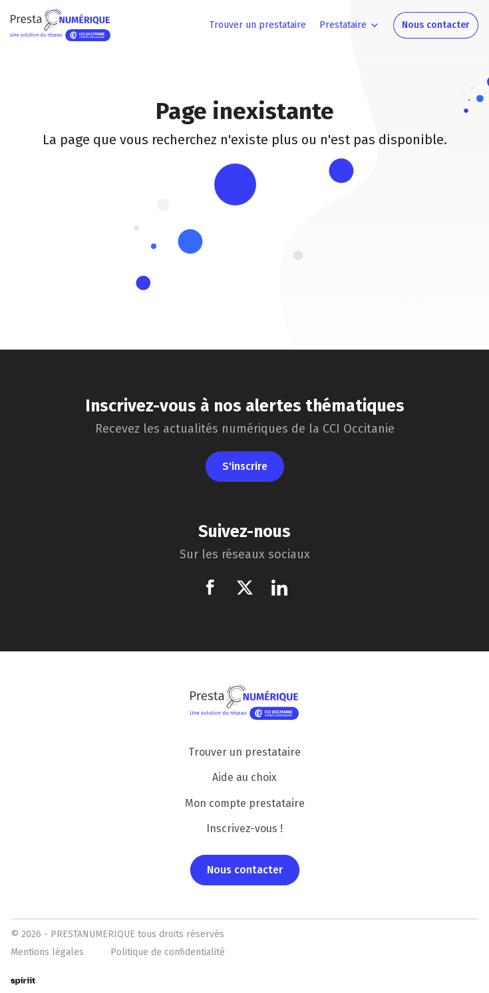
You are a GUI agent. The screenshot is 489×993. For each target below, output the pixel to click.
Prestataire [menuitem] (343, 25)
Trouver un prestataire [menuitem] (258, 25)
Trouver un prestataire (244, 752)
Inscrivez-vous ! (244, 828)
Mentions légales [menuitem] (47, 952)
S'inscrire (244, 466)
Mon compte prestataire (245, 803)
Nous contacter (245, 869)
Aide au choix (244, 777)
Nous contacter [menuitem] (436, 25)
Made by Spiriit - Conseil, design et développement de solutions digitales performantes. (30, 981)
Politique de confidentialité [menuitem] (167, 952)
